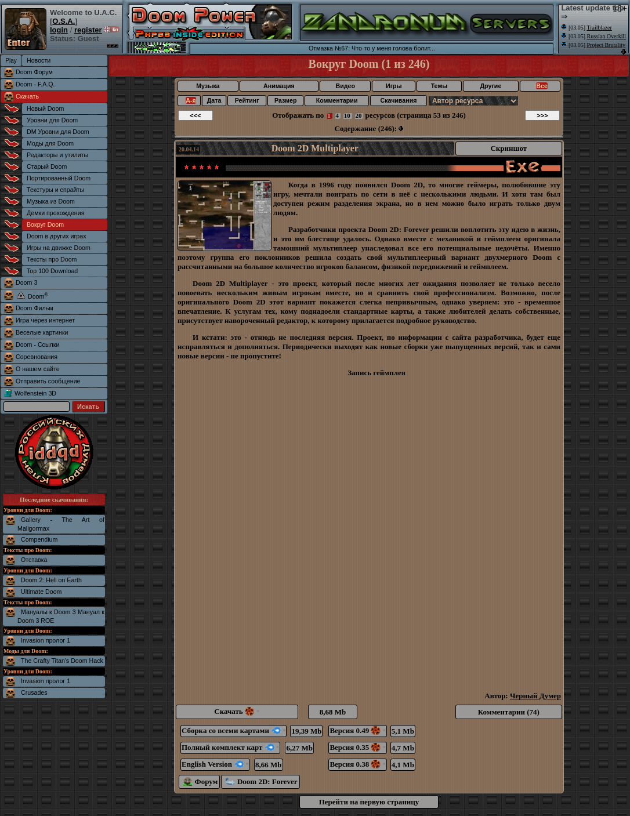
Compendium (39, 539)
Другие (491, 85)
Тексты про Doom (52, 259)
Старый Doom (47, 166)
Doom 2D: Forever (261, 781)
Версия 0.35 (357, 747)
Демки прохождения (55, 212)
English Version (215, 764)
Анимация (279, 85)
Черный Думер (535, 695)
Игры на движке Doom (58, 247)
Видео (344, 85)
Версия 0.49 (357, 730)
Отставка (34, 559)
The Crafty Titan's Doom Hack (62, 660)
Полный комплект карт (230, 747)
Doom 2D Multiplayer (315, 148)
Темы (439, 85)
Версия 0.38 (357, 764)
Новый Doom (45, 108)
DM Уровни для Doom (58, 131)
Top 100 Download (52, 270)
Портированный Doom (58, 178)
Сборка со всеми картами (233, 730)
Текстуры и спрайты (55, 189)
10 (347, 115)
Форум (200, 781)
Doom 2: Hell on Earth (51, 579)
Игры (394, 85)
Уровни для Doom (52, 120)
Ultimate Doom (41, 591)
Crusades (34, 692)
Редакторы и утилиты (57, 154)
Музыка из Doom (51, 201)
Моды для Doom (50, 143)
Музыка (207, 85)
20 (359, 115)
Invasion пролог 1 (45, 640)
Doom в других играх (56, 236)
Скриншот (508, 148)
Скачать (27, 96)
